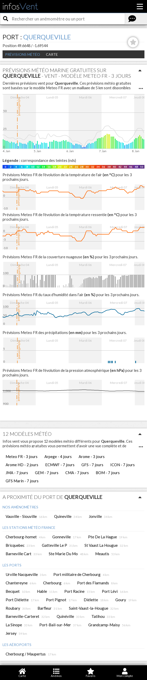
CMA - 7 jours (77, 472)
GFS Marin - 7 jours (22, 480)
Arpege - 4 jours (58, 456)
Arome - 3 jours (92, 456)
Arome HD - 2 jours (22, 464)
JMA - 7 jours (17, 472)
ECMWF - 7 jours (60, 464)
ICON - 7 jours (122, 464)
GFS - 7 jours (92, 464)
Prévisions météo (22, 54)
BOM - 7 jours (108, 472)
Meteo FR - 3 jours (22, 456)
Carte (52, 54)
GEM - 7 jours (46, 472)
